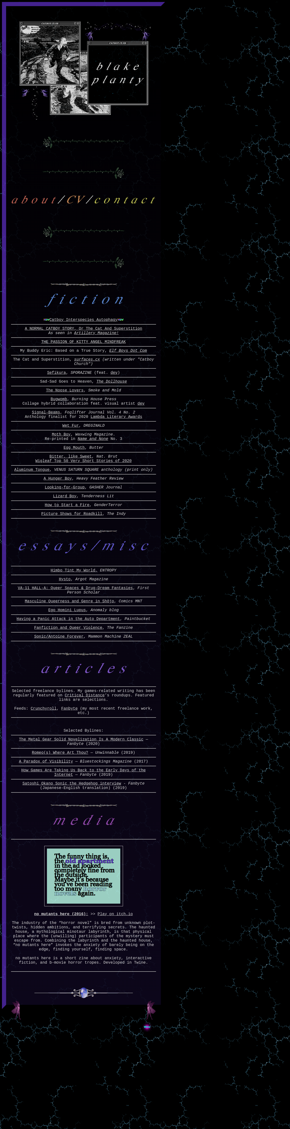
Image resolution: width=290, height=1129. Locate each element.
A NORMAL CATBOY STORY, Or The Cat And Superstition (83, 339)
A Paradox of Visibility (46, 826)
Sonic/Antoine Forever (59, 684)
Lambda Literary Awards (116, 439)
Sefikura (56, 389)
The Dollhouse (111, 398)
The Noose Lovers (65, 408)
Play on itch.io (115, 991)
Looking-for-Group (65, 518)
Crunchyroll (43, 766)
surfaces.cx (87, 373)
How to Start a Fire (67, 538)
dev (114, 389)
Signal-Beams (46, 433)
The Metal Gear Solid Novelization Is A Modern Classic (81, 801)
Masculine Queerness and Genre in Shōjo (69, 645)
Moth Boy (61, 458)
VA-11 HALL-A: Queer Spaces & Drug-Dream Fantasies (75, 629)
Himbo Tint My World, (74, 610)
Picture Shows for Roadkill (71, 547)
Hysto (65, 620)
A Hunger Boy (58, 508)
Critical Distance (85, 750)
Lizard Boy (65, 528)
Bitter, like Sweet (70, 483)
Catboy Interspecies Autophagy (83, 329)
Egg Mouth (74, 473)
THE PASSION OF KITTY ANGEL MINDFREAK (83, 354)
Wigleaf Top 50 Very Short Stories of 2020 (83, 489)
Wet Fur (70, 448)
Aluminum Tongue (31, 498)
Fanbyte (69, 766)
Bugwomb (59, 418)
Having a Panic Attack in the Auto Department (68, 664)
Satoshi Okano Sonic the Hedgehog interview (71, 851)
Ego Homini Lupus (67, 654)
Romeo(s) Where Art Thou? (60, 817)
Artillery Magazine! (96, 344)
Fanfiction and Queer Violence (68, 674)
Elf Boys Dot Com (128, 364)
